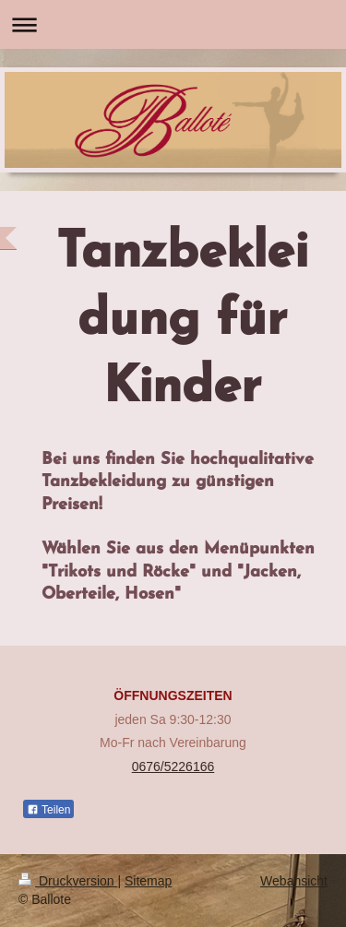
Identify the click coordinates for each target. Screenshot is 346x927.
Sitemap (148, 881)
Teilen (48, 809)
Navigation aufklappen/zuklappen (173, 24)
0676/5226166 (173, 766)
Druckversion (67, 881)
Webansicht (294, 881)
